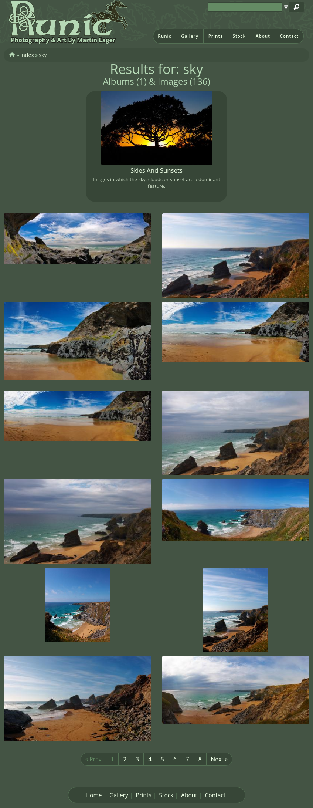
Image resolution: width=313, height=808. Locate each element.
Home (94, 795)
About (263, 36)
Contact (289, 36)
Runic (164, 36)
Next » (219, 759)
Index (27, 54)
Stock (239, 36)
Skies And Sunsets (156, 170)
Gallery (189, 36)
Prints (215, 36)
